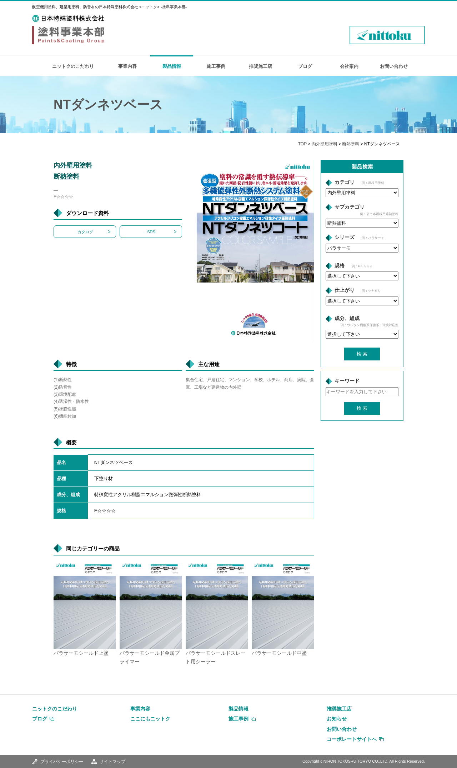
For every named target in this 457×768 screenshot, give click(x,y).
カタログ (85, 232)
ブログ (305, 66)
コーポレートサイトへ (352, 739)
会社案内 (349, 66)
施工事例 (216, 66)
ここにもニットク (150, 719)
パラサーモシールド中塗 (279, 653)
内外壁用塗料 (324, 143)
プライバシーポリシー (61, 761)
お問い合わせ (394, 66)
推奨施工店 (260, 66)
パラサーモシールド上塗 (81, 653)
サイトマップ (112, 761)
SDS (151, 232)
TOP (302, 143)
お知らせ (337, 719)
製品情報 (171, 66)
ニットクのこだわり (73, 66)
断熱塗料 (350, 143)
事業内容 (127, 66)
